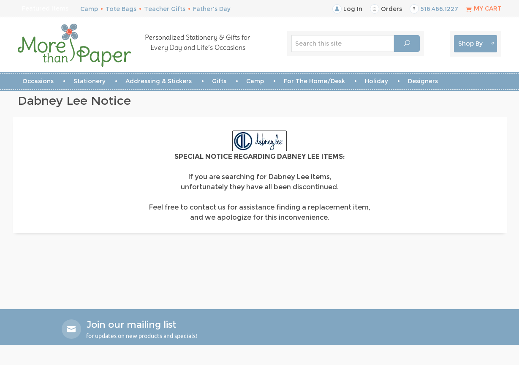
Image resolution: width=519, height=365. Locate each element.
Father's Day (212, 9)
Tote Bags (121, 9)
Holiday (376, 81)
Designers (423, 81)
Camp (89, 9)
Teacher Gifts (164, 9)
